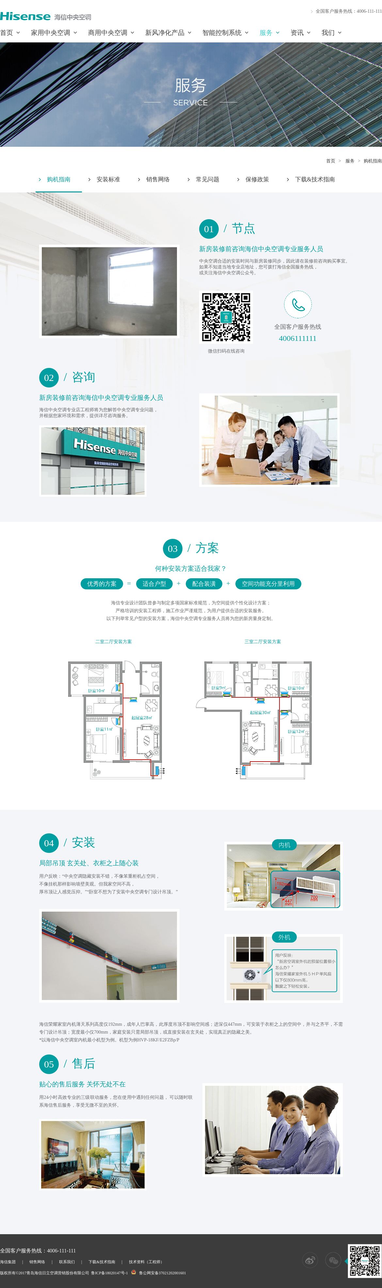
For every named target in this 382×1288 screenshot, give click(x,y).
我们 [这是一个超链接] (328, 32)
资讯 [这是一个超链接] (297, 32)
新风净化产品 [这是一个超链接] (164, 32)
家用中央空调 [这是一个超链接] (50, 32)
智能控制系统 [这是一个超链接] (222, 32)
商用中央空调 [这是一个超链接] (107, 32)
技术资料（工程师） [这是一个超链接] (146, 1262)
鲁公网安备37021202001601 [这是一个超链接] (162, 1273)
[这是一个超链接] (45, 19)
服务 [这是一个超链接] (266, 32)
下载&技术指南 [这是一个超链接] (101, 1262)
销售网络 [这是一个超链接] (37, 1262)
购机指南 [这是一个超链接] (373, 161)
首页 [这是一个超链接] (6, 32)
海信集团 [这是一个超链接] (8, 1262)
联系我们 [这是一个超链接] (67, 1262)
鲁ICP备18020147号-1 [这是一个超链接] (109, 1273)
